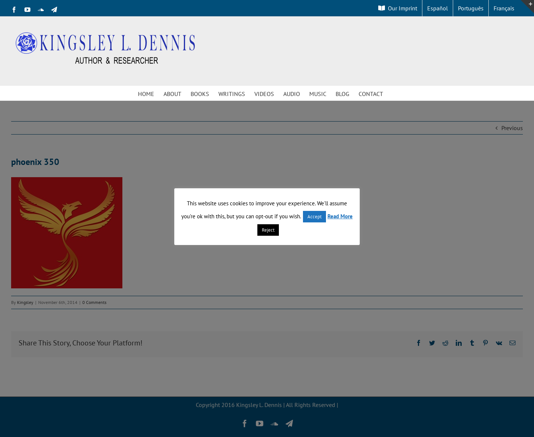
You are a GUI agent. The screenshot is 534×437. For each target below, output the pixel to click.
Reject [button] (268, 230)
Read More (340, 216)
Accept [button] (314, 216)
